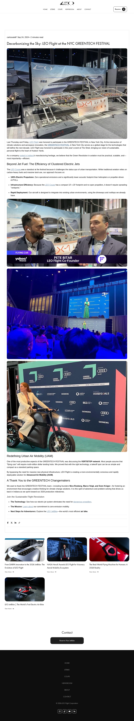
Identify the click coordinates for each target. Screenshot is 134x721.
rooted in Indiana (27, 156)
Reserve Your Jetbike (67, 640)
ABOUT (79, 9)
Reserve (120, 9)
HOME (45, 9)
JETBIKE (52, 9)
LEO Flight (34, 142)
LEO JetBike (52, 511)
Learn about (28, 507)
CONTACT (87, 9)
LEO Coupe (16, 169)
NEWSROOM (69, 9)
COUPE (60, 9)
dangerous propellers (82, 502)
